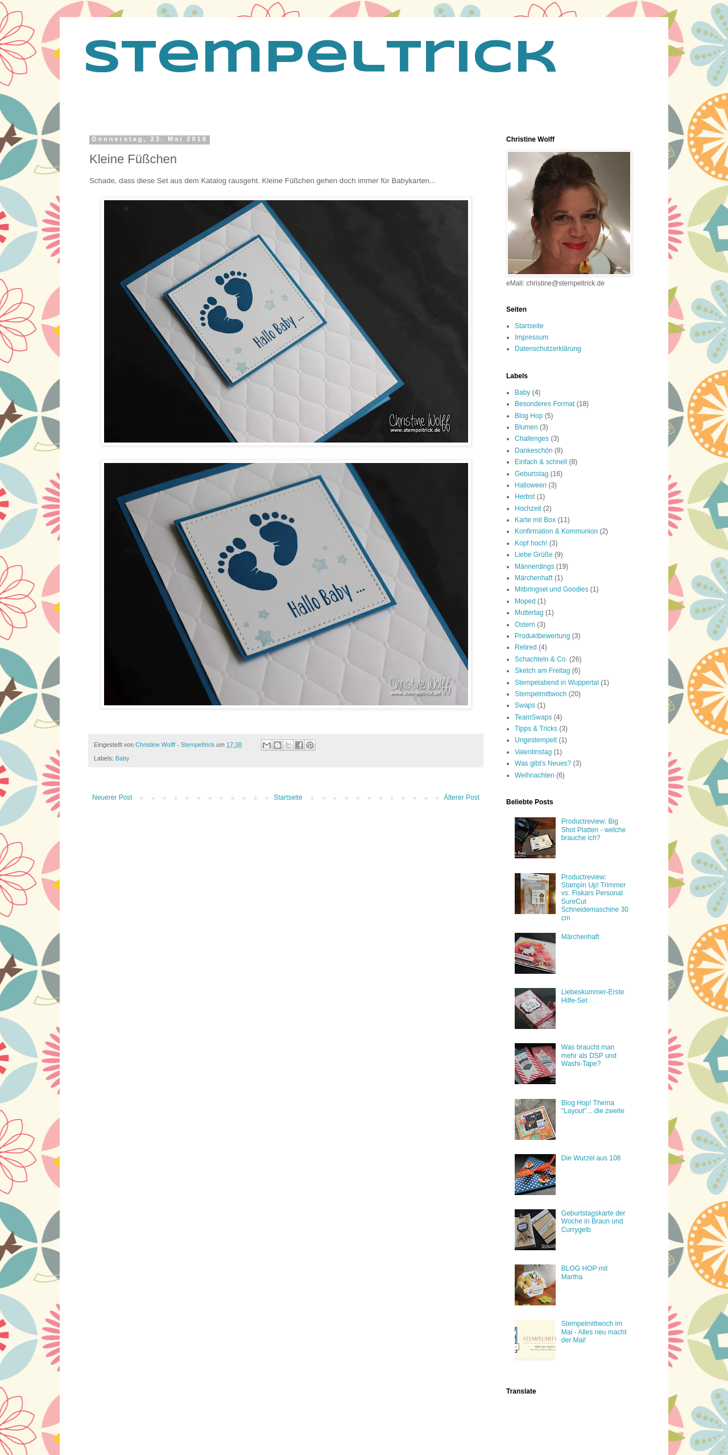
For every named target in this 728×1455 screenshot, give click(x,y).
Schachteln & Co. (541, 659)
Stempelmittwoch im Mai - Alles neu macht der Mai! (594, 1332)
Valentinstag (533, 752)
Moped (525, 601)
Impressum (531, 337)
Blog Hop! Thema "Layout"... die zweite (592, 1107)
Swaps (525, 705)
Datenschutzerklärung (548, 349)
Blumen (526, 427)
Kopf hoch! (531, 543)
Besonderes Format (544, 404)
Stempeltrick (320, 59)
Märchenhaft (534, 578)
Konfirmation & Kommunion (556, 531)
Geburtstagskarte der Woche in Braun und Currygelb (593, 1221)
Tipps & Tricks (536, 729)
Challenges (532, 439)
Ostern (525, 625)
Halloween (531, 485)
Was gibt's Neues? (543, 763)
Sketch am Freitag (542, 671)
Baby (122, 758)
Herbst (525, 497)
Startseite (288, 797)
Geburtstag (531, 474)
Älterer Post (461, 797)
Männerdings (534, 567)
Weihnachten (535, 775)
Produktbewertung (542, 636)
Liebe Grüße (534, 555)
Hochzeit (528, 508)
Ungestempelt (536, 740)
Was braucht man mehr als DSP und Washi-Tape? (589, 1055)
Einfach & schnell (541, 462)
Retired (526, 647)
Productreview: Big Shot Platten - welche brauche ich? (593, 829)
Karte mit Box (535, 520)
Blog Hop (529, 416)
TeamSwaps (533, 717)
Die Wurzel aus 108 (591, 1158)
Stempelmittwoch (540, 694)
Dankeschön (534, 450)
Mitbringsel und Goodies (551, 589)
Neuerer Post (112, 797)
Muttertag (529, 613)
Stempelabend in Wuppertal (557, 683)
